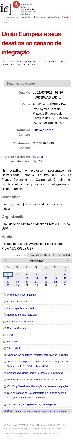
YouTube (26, 17)
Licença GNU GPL (56, 428)
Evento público (35, 255)
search (68, 22)
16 (55, 278)
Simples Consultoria (48, 433)
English (66, 17)
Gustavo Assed (43, 130)
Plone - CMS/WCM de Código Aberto (25, 425)
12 (17, 278)
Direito (47, 255)
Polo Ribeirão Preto (62, 255)
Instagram (39, 17)
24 (65, 282)
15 (46, 278)
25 (8, 285)
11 (8, 278)
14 (36, 278)
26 (17, 285)
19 (17, 282)
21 (36, 282)
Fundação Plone (12, 428)
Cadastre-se (12, 17)
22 (46, 282)
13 (27, 278)
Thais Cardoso (14, 61)
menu (6, 22)
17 (65, 278)
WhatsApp (53, 17)
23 (55, 282)
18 (8, 282)
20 (27, 282)
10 (65, 274)
